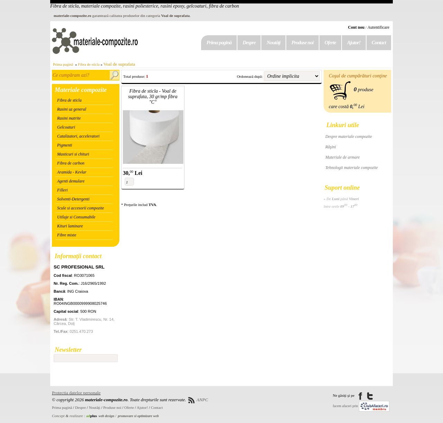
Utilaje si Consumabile (76, 217)
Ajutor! (354, 42)
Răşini (330, 146)
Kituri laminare (70, 226)
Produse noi (302, 42)
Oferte (330, 42)
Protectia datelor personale (76, 392)
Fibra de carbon (70, 163)
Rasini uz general (71, 109)
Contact (379, 42)
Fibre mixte (66, 235)
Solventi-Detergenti (73, 199)
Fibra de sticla (88, 64)
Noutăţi (273, 42)
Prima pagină (219, 42)
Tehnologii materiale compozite (351, 167)
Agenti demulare (70, 181)
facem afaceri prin (345, 406)
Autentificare (378, 27)
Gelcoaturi (66, 127)
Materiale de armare (342, 157)
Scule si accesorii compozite (80, 208)
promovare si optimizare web (138, 416)
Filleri (62, 190)
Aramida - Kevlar (72, 172)
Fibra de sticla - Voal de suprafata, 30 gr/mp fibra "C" (152, 96)
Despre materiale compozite (348, 136)
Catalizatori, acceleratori (78, 136)
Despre (249, 42)
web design (106, 416)
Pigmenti (64, 145)
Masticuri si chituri (73, 154)
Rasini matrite (69, 118)
